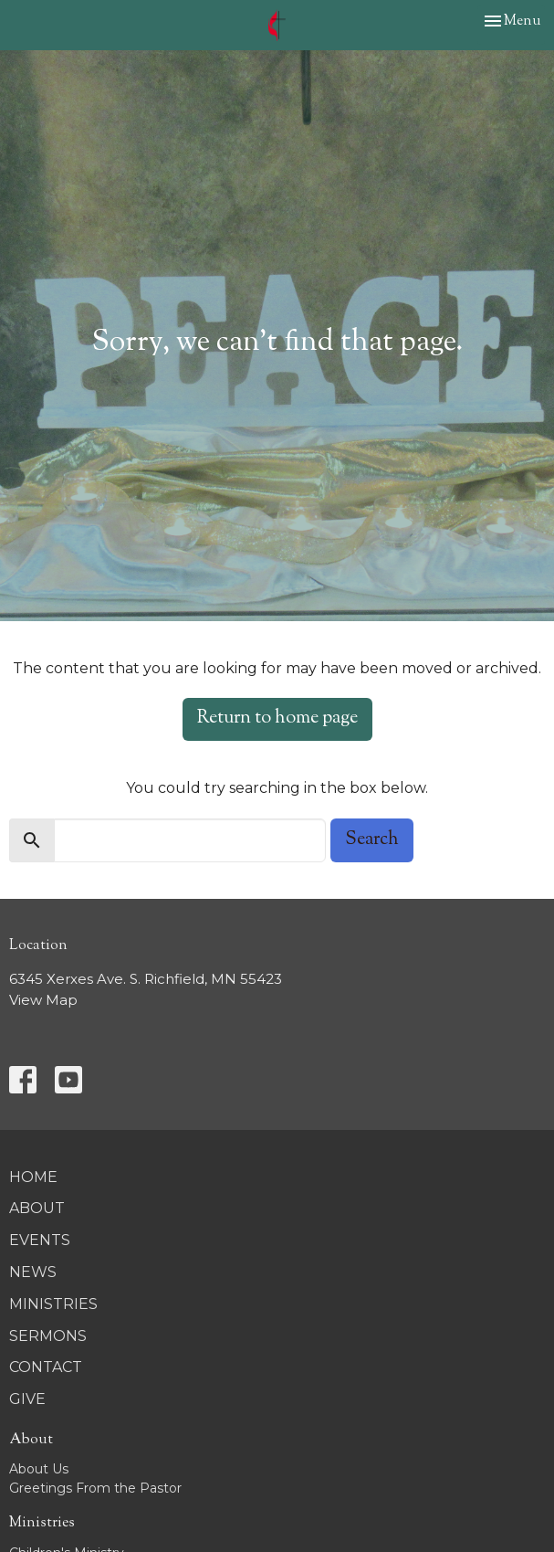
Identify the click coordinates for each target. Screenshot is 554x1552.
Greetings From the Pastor (95, 1488)
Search (372, 840)
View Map (43, 999)
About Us (38, 1469)
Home (33, 1177)
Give (27, 1399)
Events (39, 1240)
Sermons (48, 1336)
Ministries (53, 1304)
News (33, 1272)
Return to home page (277, 718)
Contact (45, 1367)
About (37, 1208)
